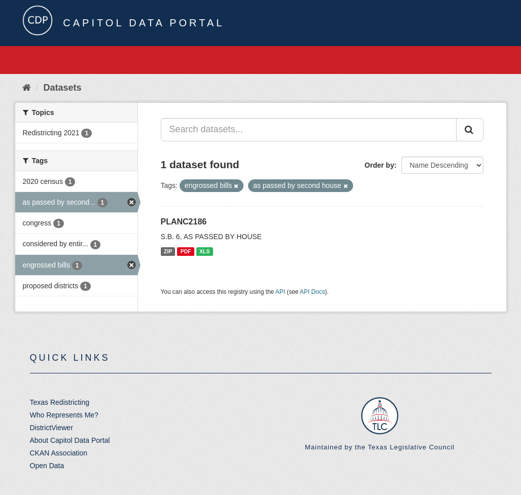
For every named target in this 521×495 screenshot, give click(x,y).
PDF (186, 251)
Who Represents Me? (64, 415)
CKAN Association (59, 453)
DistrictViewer (51, 428)
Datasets (63, 88)
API (280, 291)
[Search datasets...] (309, 129)
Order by (379, 165)
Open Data (47, 466)
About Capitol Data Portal (70, 440)
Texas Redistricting (60, 402)
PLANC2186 (184, 221)
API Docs (312, 291)
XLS (204, 251)
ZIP (168, 251)
